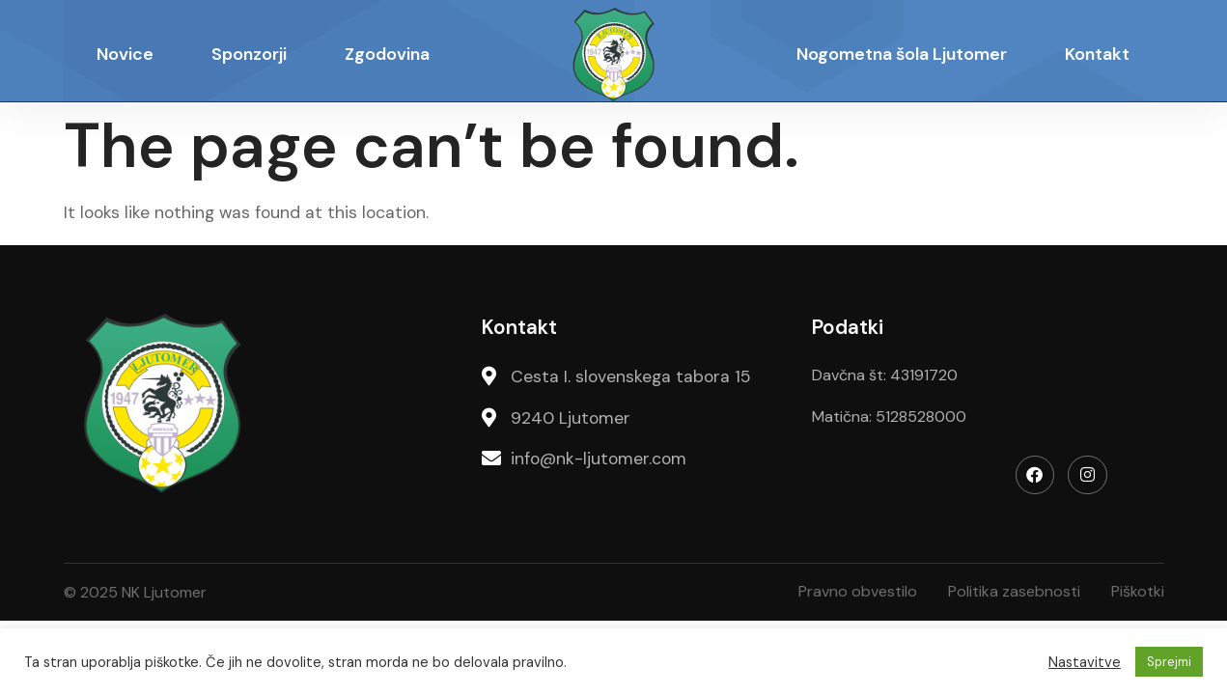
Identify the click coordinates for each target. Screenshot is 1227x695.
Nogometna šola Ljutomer (901, 54)
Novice (125, 54)
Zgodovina (387, 54)
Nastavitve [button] (1084, 662)
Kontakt (1097, 54)
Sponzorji (249, 54)
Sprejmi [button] (1169, 661)
